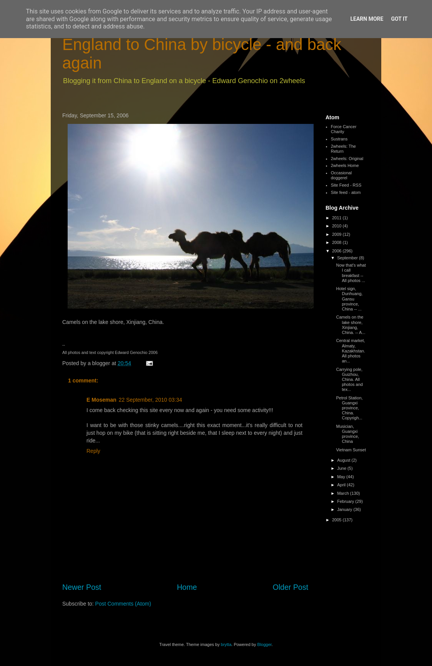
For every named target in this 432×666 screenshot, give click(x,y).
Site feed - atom (346, 192)
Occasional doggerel (341, 175)
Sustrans (339, 139)
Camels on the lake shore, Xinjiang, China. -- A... (350, 325)
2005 (337, 519)
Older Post (290, 587)
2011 (337, 217)
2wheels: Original (347, 158)
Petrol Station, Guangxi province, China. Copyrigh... (349, 408)
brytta (226, 644)
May (341, 476)
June (342, 468)
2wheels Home (345, 165)
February (346, 501)
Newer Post (81, 587)
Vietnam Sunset (351, 449)
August (344, 460)
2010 (337, 226)
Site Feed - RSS (346, 185)
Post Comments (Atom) (123, 604)
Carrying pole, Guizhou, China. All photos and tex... (349, 379)
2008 (337, 242)
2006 (337, 251)
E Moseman (101, 400)
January (345, 509)
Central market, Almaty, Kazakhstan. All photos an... (350, 350)
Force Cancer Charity (344, 129)
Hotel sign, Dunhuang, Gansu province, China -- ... (349, 298)
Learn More (366, 19)
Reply (93, 451)
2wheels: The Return (343, 149)
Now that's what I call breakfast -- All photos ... (351, 273)
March (343, 493)
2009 (337, 234)
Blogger (264, 644)
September (348, 257)
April (342, 484)
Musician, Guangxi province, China (347, 434)
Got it (399, 19)
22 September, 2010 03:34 (150, 400)
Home (187, 587)
